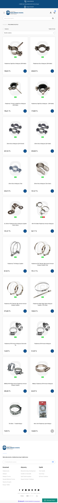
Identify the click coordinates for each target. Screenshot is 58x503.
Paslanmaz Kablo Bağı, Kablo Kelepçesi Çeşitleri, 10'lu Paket (42, 304)
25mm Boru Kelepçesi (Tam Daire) (42, 183)
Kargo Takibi (6, 485)
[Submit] (52, 462)
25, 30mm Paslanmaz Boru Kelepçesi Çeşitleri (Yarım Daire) (15, 224)
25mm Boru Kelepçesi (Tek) (15, 183)
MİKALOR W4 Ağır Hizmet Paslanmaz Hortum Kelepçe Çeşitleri (15, 384)
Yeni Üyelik (42, 471)
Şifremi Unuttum (43, 477)
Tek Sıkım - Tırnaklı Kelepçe (15, 424)
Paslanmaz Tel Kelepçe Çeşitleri (15, 264)
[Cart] (54, 12)
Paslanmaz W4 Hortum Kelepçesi (42, 344)
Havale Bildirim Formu (9, 479)
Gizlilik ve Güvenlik (26, 474)
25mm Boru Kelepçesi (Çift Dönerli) (15, 143)
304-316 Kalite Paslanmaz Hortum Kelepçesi (43, 223)
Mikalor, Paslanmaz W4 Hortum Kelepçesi (42, 384)
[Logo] (14, 12)
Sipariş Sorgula (7, 482)
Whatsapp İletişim (49, 500)
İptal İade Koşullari (26, 477)
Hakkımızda (6, 471)
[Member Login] (51, 12)
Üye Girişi (41, 474)
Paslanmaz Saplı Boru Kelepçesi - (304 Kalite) (42, 103)
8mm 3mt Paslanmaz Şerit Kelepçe (42, 424)
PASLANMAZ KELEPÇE (13, 24)
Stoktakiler (7, 28)
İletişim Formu (7, 477)
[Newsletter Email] (29, 462)
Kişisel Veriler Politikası (27, 479)
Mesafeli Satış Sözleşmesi (28, 471)
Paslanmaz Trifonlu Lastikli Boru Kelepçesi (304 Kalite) (15, 104)
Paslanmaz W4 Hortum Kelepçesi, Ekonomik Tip (15, 344)
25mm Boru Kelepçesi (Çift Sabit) (42, 143)
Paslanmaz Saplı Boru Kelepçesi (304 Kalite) (15, 63)
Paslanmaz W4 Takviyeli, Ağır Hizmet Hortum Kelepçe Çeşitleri (15, 304)
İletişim (5, 474)
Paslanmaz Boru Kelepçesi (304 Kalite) (42, 63)
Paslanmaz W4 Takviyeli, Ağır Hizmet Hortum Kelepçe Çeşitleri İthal (43, 264)
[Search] (29, 18)
